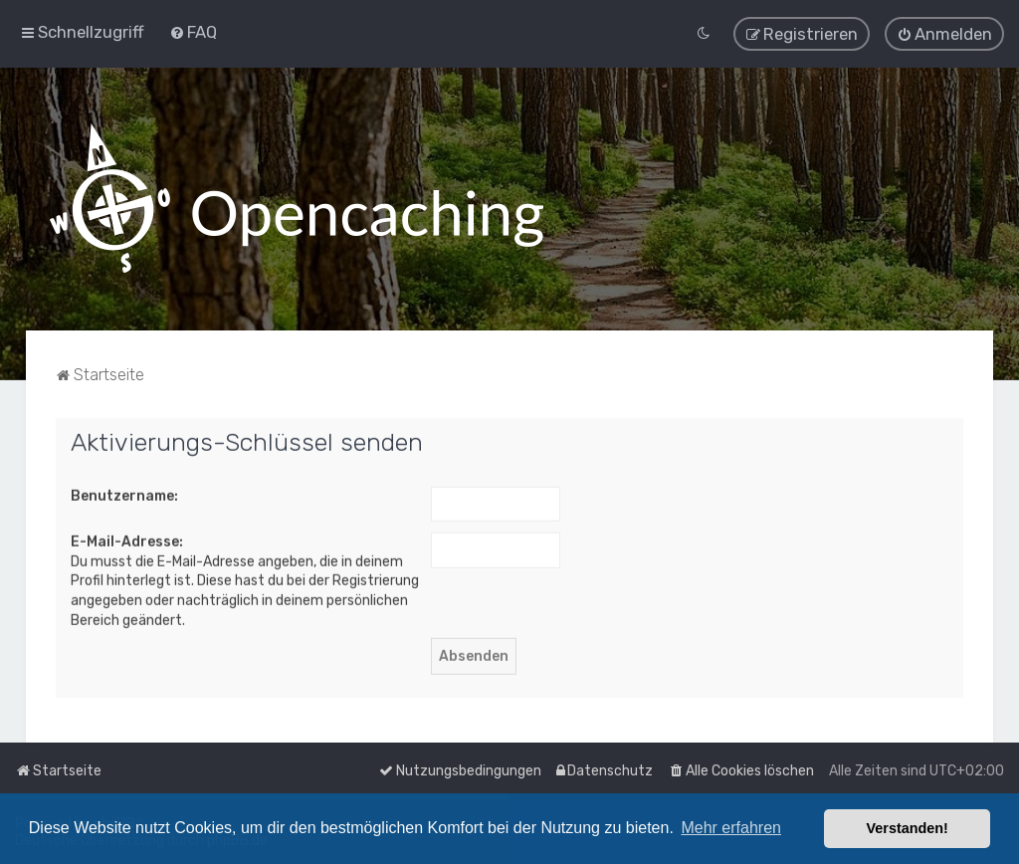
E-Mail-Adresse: (127, 540)
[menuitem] (193, 31)
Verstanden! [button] (907, 828)
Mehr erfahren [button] (731, 827)
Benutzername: (124, 493)
